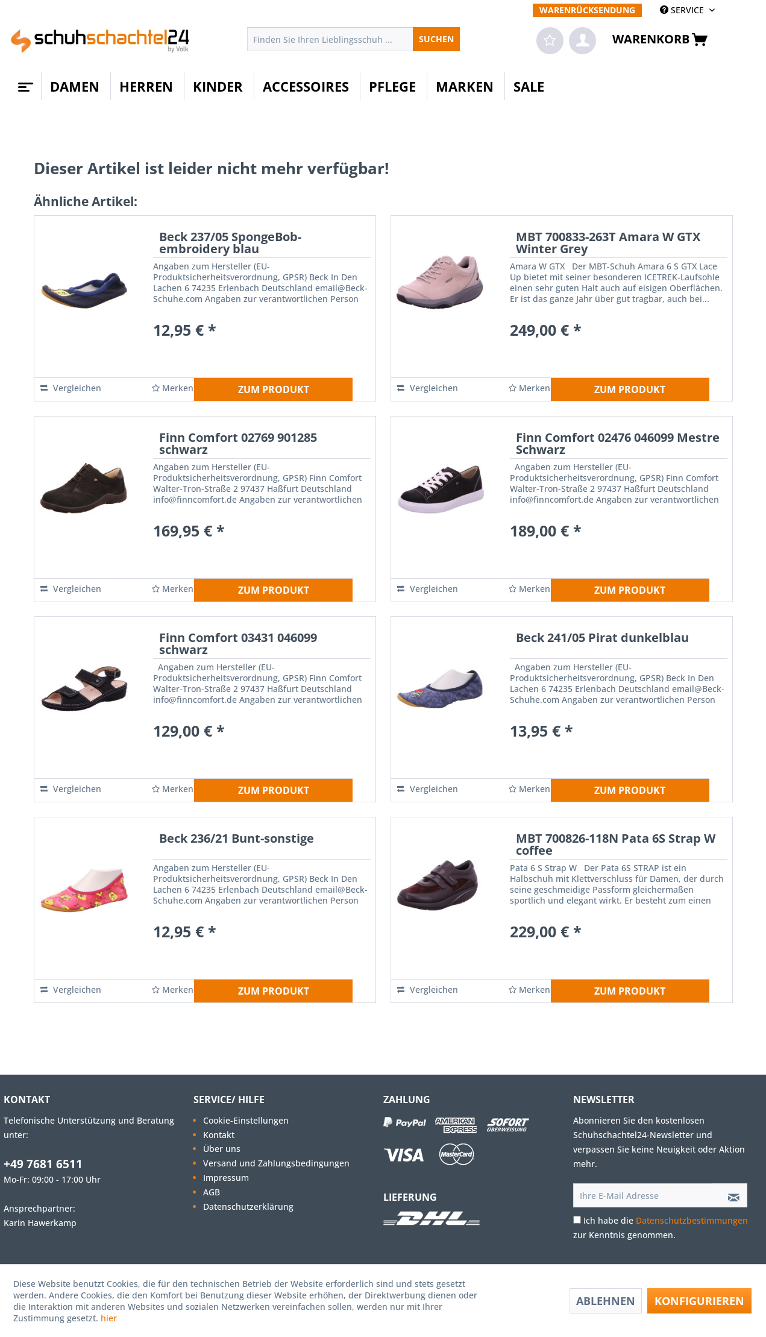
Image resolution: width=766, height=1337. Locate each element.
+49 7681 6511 (43, 1164)
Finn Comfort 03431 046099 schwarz (238, 645)
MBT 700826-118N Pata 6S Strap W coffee (615, 845)
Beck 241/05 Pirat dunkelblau (602, 639)
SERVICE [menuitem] (683, 10)
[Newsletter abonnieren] (729, 1195)
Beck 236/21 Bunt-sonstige (236, 839)
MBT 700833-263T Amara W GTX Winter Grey (608, 244)
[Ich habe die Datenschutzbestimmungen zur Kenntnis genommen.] (577, 1220)
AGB (211, 1192)
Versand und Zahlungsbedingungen (276, 1163)
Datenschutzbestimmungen (692, 1220)
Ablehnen (605, 1301)
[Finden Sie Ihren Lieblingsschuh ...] (353, 39)
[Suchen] (436, 39)
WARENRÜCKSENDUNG (587, 10)
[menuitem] (587, 9)
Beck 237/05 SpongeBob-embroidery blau (230, 244)
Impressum (226, 1177)
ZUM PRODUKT (273, 389)
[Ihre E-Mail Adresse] (643, 1195)
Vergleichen (70, 388)
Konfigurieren (699, 1301)
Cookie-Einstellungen (246, 1120)
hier (110, 1318)
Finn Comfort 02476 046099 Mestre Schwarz (618, 445)
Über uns (221, 1148)
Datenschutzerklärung (248, 1206)
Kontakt (218, 1134)
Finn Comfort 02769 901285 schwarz (238, 445)
